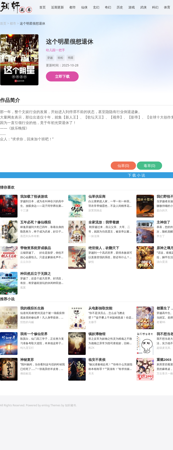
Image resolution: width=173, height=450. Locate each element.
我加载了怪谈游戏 (34, 196)
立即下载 (62, 76)
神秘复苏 (27, 359)
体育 (167, 7)
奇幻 (108, 7)
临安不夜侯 (96, 359)
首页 (42, 7)
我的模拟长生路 (32, 308)
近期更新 (57, 7)
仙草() (123, 165)
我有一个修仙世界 (34, 333)
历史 (120, 7)
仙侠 (84, 7)
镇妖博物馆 (96, 333)
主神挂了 (163, 222)
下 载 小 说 (136, 175)
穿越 (50, 58)
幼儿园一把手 (55, 50)
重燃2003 (164, 359)
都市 (72, 7)
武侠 (143, 7)
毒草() (149, 165)
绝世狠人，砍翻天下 (103, 247)
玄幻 (96, 7)
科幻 (155, 7)
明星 (70, 58)
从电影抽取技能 (100, 308)
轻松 (60, 58)
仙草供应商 (96, 196)
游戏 (131, 7)
